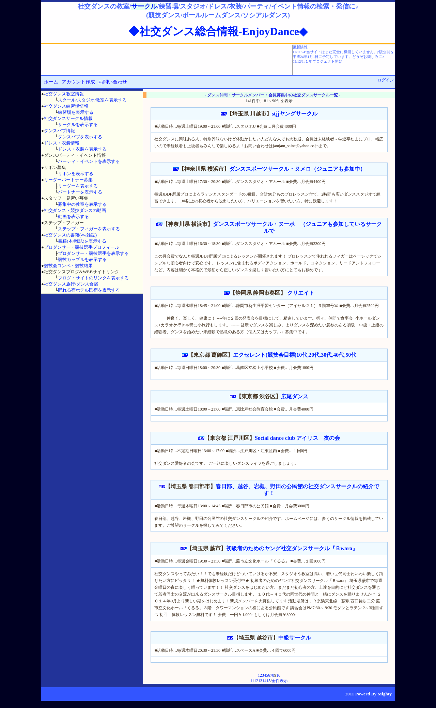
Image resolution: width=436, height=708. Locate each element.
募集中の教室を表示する (82, 204)
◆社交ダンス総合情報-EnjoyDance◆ (218, 31)
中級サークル (294, 638)
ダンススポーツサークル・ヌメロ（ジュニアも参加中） (297, 169)
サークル (144, 6)
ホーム (51, 81)
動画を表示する (73, 216)
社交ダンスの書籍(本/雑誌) (70, 234)
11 (252, 680)
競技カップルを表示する (82, 259)
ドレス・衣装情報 (61, 142)
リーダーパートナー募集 (68, 179)
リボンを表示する (75, 173)
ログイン (385, 80)
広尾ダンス (294, 396)
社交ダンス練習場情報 (66, 106)
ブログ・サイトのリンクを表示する (93, 277)
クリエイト (300, 293)
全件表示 (279, 680)
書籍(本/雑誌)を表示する (82, 241)
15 (268, 680)
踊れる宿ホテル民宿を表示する (89, 290)
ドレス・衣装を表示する (82, 149)
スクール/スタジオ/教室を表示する (92, 100)
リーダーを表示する (78, 185)
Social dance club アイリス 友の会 (297, 438)
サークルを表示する (78, 124)
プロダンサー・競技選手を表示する (93, 253)
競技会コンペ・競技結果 (68, 265)
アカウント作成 (78, 81)
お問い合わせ (112, 81)
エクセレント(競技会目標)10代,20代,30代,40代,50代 (295, 355)
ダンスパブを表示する (80, 136)
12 (256, 680)
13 (260, 680)
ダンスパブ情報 (59, 130)
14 (264, 680)
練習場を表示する (75, 112)
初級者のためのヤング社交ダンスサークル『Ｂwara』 (292, 548)
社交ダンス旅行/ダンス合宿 (71, 284)
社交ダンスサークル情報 (68, 118)
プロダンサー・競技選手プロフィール (81, 247)
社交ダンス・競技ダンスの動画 (75, 210)
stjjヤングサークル (294, 114)
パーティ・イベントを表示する (89, 161)
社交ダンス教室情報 (64, 93)
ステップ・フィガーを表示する (89, 228)
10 (278, 675)
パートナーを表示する (80, 192)
